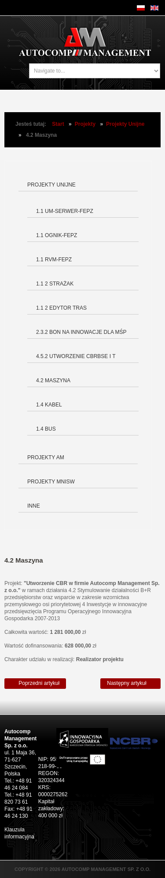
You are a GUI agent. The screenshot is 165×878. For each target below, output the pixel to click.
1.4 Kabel (49, 405)
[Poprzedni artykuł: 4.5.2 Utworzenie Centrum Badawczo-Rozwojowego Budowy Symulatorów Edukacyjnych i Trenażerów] (35, 683)
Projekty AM (45, 457)
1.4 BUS (46, 429)
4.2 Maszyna (53, 380)
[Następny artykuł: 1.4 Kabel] (130, 683)
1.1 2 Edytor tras (61, 308)
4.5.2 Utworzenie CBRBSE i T (75, 356)
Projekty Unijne (125, 124)
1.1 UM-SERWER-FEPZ (64, 211)
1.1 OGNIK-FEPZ (56, 235)
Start (58, 124)
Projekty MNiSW (51, 482)
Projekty (85, 124)
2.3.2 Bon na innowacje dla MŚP (81, 332)
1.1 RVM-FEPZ (54, 259)
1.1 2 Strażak (54, 284)
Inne (33, 506)
